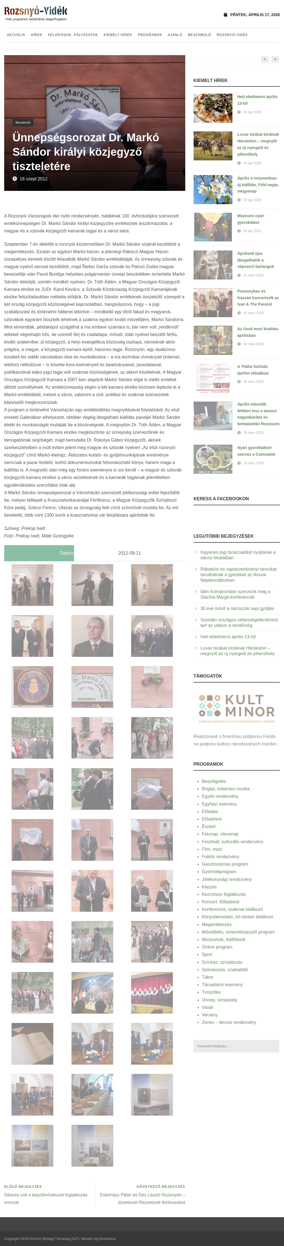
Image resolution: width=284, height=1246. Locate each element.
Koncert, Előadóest (220, 901)
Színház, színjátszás (222, 962)
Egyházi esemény (219, 804)
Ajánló (175, 35)
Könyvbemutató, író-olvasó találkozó (237, 916)
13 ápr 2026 (252, 112)
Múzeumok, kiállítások (223, 939)
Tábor (208, 977)
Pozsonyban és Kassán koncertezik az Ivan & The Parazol (258, 298)
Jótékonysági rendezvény (227, 879)
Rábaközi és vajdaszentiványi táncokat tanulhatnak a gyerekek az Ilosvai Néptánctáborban (239, 575)
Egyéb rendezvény (220, 796)
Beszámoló (199, 35)
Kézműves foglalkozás (224, 894)
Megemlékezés (217, 924)
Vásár (208, 1007)
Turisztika (211, 992)
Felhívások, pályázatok (73, 35)
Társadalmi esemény (222, 984)
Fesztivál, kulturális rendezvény (232, 841)
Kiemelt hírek (117, 35)
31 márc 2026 (254, 275)
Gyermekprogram (219, 871)
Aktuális (16, 35)
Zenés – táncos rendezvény (229, 1022)
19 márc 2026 (254, 463)
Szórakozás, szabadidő (225, 969)
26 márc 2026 (254, 382)
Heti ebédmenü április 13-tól (228, 636)
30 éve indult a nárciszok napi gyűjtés (237, 608)
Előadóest (212, 819)
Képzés (209, 886)
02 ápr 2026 (252, 231)
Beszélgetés (214, 781)
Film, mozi (212, 849)
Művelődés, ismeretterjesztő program (238, 932)
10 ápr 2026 (252, 163)
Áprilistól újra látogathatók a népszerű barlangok (255, 260)
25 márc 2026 (254, 433)
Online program (217, 947)
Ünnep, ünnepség (219, 1000)
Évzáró (209, 826)
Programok (150, 35)
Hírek (36, 35)
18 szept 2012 (34, 178)
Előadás (210, 811)
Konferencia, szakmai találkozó (232, 909)
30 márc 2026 (254, 344)
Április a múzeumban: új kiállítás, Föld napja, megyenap (258, 185)
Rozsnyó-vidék (232, 35)
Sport (207, 954)
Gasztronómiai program (225, 864)
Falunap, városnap (220, 834)
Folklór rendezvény (220, 856)
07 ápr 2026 (252, 200)
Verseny (210, 1014)
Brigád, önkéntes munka (226, 788)
